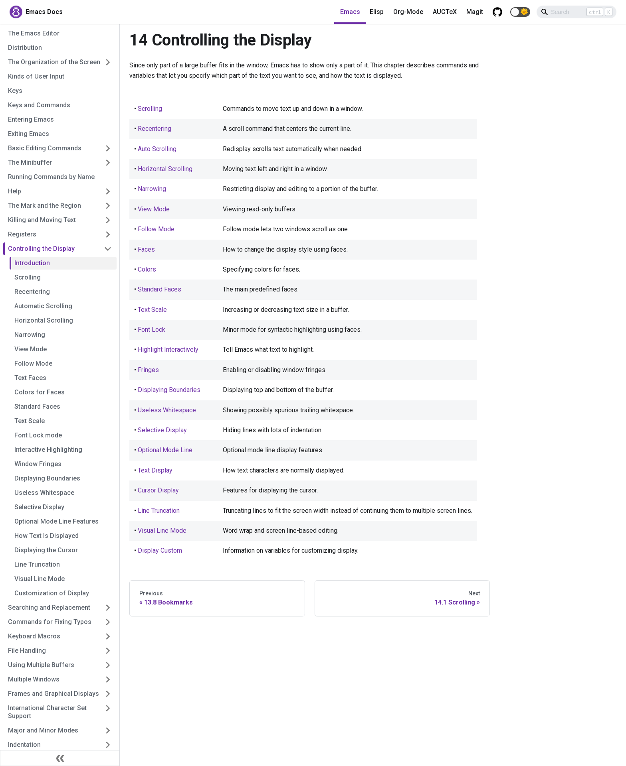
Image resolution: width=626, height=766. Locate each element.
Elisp (377, 12)
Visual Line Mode (39, 579)
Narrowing (29, 335)
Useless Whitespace (44, 492)
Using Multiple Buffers (41, 665)
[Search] (576, 12)
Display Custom (160, 550)
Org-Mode (408, 12)
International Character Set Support (47, 712)
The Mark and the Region (44, 205)
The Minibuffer (30, 162)
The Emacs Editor (33, 33)
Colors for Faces (39, 392)
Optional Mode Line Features (56, 521)
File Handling (27, 650)
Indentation (24, 744)
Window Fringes (37, 464)
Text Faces (30, 378)
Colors (147, 269)
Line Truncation (37, 564)
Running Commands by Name (51, 177)
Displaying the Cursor (46, 550)
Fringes (148, 370)
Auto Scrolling (157, 149)
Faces (146, 249)
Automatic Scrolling (43, 306)
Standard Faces (37, 406)
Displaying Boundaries (47, 478)
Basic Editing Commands (44, 148)
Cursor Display (158, 490)
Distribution (25, 47)
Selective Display (39, 507)
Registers (22, 234)
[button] (520, 12)
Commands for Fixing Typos (49, 622)
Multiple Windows (33, 679)
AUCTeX (445, 12)
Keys (15, 91)
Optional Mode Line (165, 450)
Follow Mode (33, 363)
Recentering (32, 291)
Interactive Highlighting (48, 449)
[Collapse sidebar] (60, 758)
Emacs (350, 12)
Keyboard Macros (34, 636)
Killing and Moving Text (42, 220)
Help (14, 191)
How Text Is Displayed (46, 536)
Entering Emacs (31, 119)
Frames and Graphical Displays (53, 693)
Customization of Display (51, 593)
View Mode (30, 349)
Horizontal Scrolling (43, 320)
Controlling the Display (41, 248)
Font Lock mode (38, 435)
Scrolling (27, 277)
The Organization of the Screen (54, 62)
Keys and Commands (39, 105)
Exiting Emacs (28, 134)
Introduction (32, 263)
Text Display (155, 470)
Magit (474, 12)
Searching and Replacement (49, 607)
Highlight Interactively (168, 349)
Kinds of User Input (36, 76)
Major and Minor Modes (43, 730)
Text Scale (29, 421)
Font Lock (151, 329)
